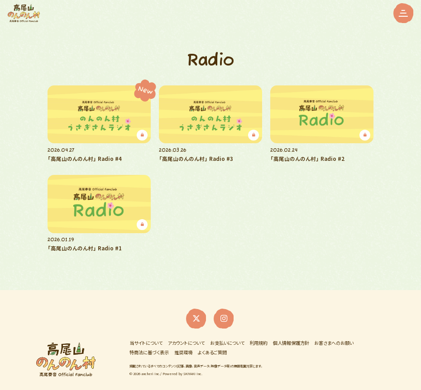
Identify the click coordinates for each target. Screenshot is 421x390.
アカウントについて (186, 336)
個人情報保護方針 (291, 336)
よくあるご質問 (212, 346)
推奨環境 (183, 346)
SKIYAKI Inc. (192, 366)
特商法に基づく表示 (149, 346)
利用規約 (258, 336)
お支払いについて (227, 336)
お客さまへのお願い (334, 336)
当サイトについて (146, 336)
